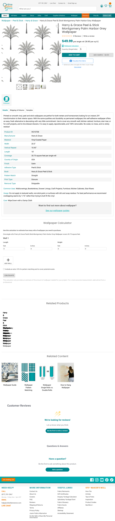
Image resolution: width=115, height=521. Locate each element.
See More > (89, 505)
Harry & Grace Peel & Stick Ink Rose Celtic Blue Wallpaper (14, 343)
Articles (88, 494)
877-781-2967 (43, 3)
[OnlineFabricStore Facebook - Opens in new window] (92, 481)
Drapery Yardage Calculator (67, 496)
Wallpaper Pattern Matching (28, 387)
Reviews (32, 502)
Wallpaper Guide (9, 385)
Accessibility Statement (66, 513)
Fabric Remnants (63, 491)
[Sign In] (101, 7)
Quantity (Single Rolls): (70, 49)
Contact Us (61, 3)
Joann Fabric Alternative (38, 513)
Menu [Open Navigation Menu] (5, 15)
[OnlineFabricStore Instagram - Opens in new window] (97, 481)
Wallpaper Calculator (71, 46)
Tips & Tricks (89, 496)
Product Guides (90, 502)
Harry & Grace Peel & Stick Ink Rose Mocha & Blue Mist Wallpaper (40, 343)
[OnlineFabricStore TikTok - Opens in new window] (111, 481)
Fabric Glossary (63, 502)
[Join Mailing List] (8, 479)
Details (5, 110)
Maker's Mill (107, 15)
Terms (32, 507)
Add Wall (8, 260)
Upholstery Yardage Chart (66, 499)
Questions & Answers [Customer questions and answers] (57, 445)
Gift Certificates (63, 494)
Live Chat (53, 3)
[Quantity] (82, 49)
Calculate (9, 275)
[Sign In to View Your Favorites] (106, 6)
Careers (32, 496)
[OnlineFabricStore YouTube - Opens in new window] (102, 481)
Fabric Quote (62, 505)
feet (4, 246)
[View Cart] (110, 6)
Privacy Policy (34, 510)
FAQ (31, 499)
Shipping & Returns (17, 110)
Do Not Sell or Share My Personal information (41, 516)
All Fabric (14, 15)
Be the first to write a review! (57, 430)
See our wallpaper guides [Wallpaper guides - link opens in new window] (57, 210)
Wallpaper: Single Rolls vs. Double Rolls (47, 387)
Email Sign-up (72, 3)
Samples (29, 110)
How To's (88, 491)
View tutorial (77, 67)
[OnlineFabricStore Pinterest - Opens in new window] (107, 481)
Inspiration (89, 499)
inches (32, 246)
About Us (33, 494)
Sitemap (60, 510)
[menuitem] (5, 15)
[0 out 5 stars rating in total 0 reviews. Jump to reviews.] (71, 36)
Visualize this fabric (77, 61)
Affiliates (61, 507)
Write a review (88, 36)
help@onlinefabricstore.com (11, 502)
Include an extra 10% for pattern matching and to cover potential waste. (30, 269)
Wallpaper (6, 103)
